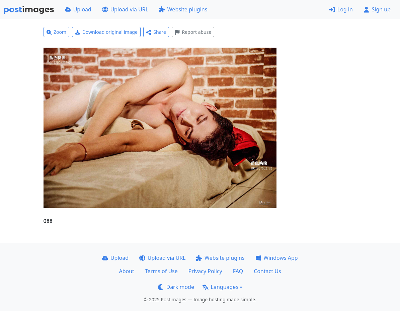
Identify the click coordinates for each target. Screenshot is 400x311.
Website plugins (183, 9)
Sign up (377, 9)
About (126, 271)
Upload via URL (125, 9)
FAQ (238, 271)
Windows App (276, 257)
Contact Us (267, 271)
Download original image (106, 32)
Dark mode (176, 287)
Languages (220, 287)
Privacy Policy (205, 271)
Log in (341, 9)
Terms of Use (161, 271)
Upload (78, 9)
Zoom (57, 32)
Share (156, 32)
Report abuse (193, 32)
